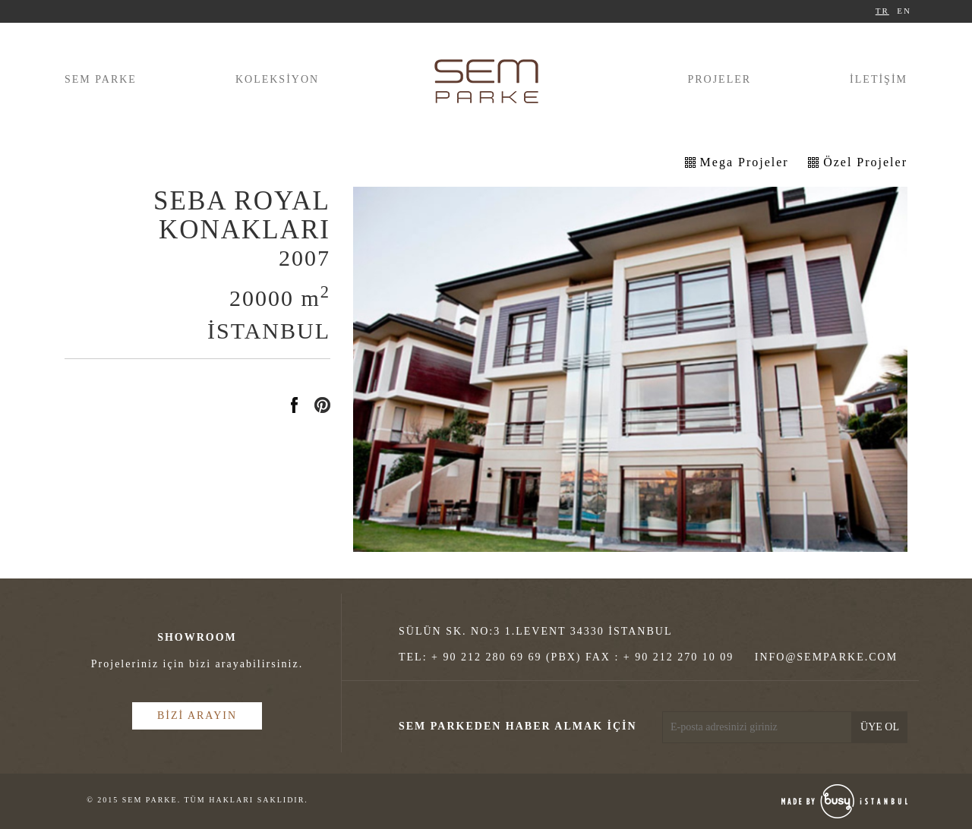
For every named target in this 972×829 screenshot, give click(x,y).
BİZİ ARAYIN (197, 715)
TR (882, 10)
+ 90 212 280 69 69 (486, 657)
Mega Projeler (744, 162)
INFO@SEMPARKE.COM (826, 657)
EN (904, 10)
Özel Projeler (865, 162)
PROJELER (719, 79)
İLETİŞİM (878, 79)
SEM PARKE (101, 79)
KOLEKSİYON (277, 79)
